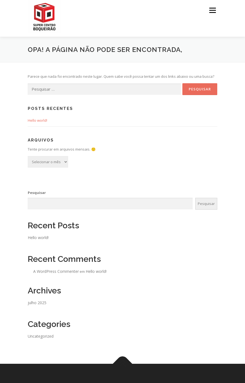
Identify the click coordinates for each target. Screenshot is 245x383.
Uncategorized (41, 336)
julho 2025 (37, 302)
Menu (212, 10)
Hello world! (37, 120)
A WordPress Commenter (56, 271)
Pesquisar (37, 192)
